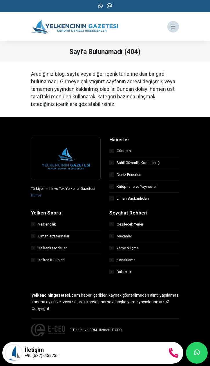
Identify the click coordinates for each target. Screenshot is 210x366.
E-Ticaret (77, 330)
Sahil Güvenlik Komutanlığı (134, 163)
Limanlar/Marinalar (50, 236)
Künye (36, 195)
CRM (93, 330)
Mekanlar (120, 236)
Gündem (120, 151)
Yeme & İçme (124, 248)
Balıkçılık (120, 272)
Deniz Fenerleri (125, 174)
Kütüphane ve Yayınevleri (133, 186)
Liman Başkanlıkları (129, 198)
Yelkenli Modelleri (49, 248)
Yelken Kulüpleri (48, 260)
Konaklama (122, 260)
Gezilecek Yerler (126, 224)
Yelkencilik (43, 224)
